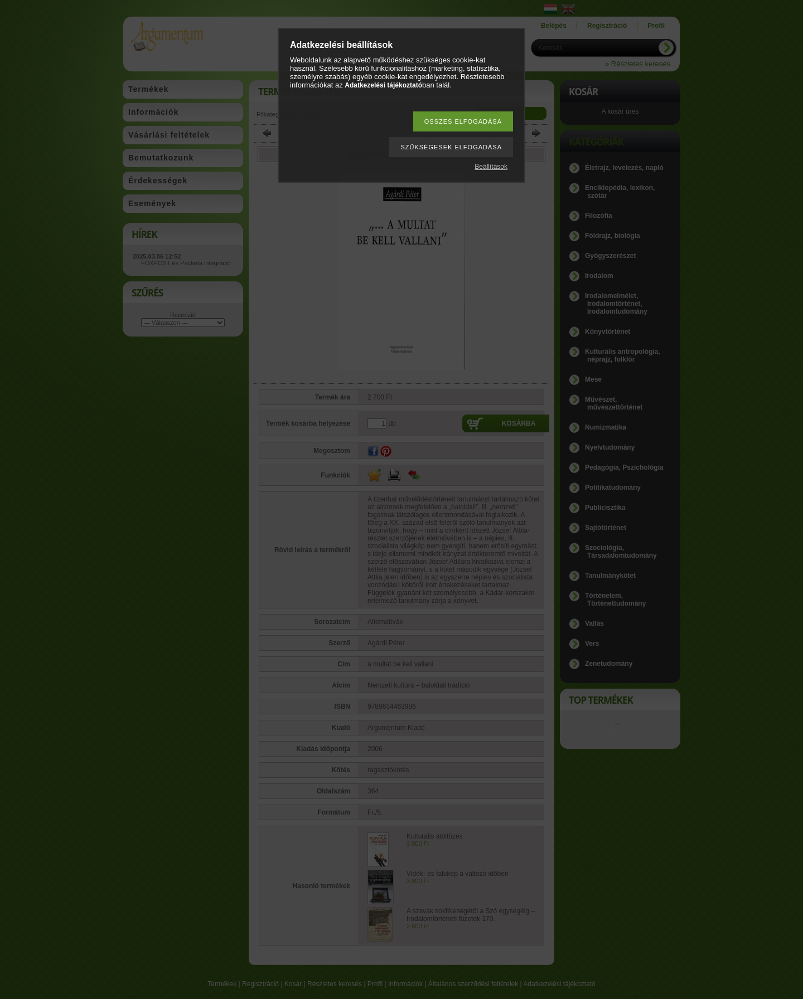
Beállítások (491, 166)
